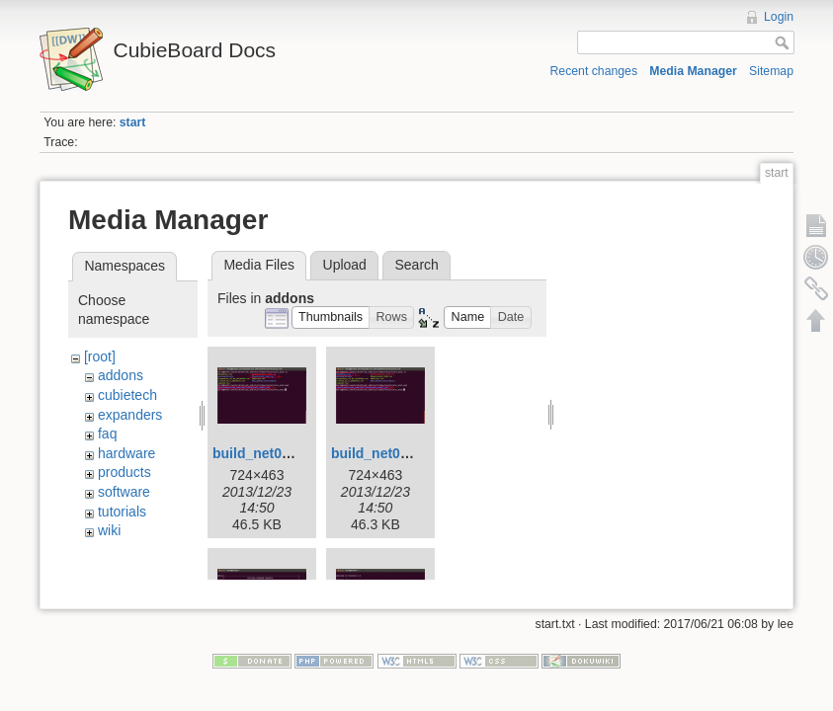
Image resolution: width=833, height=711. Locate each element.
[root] (100, 356)
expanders (130, 415)
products (124, 472)
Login (778, 17)
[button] (331, 317)
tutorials (122, 511)
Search (416, 265)
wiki (109, 530)
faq (107, 433)
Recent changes (594, 71)
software (124, 492)
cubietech (127, 395)
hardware (126, 453)
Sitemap (771, 71)
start (133, 122)
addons (120, 375)
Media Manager (693, 71)
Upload (345, 265)
